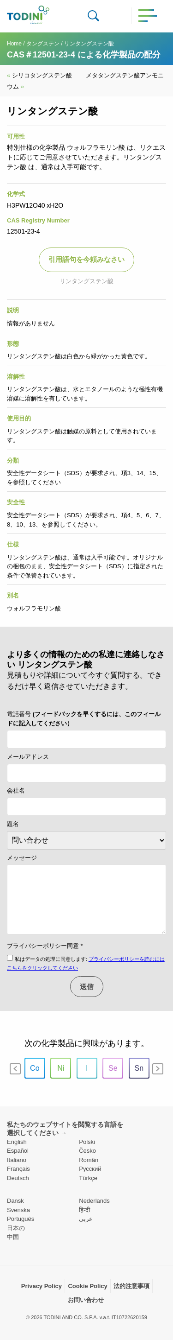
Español (18, 1150)
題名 (13, 823)
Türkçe (88, 1178)
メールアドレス (28, 756)
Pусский (90, 1168)
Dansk (15, 1200)
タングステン (43, 43)
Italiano (16, 1159)
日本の (16, 1228)
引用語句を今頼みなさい (86, 259)
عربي (86, 1218)
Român (88, 1159)
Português (20, 1218)
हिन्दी (84, 1210)
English (17, 1141)
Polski (87, 1141)
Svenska (18, 1210)
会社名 (16, 790)
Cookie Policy (87, 1286)
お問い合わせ (86, 1299)
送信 (87, 987)
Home (14, 43)
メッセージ (22, 857)
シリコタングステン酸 (39, 75)
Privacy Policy (41, 1286)
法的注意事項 (131, 1286)
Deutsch (18, 1178)
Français (18, 1168)
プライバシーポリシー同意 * (45, 945)
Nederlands (94, 1200)
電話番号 (84, 719)
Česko (87, 1150)
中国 (13, 1236)
